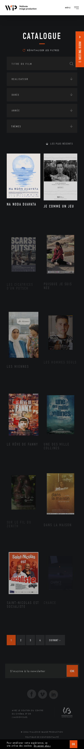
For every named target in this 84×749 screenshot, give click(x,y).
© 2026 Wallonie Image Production (42, 732)
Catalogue (42, 36)
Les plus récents (61, 143)
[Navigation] (76, 7)
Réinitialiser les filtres (41, 50)
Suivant (54, 640)
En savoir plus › (42, 745)
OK (73, 744)
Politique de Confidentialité (42, 737)
